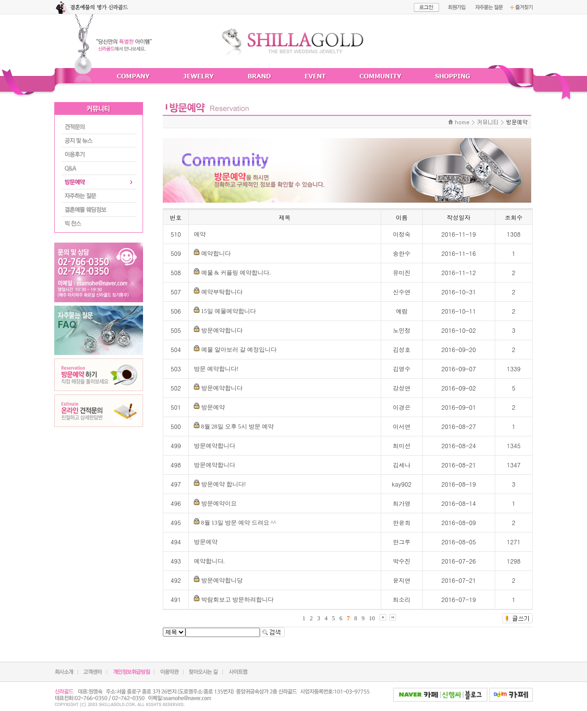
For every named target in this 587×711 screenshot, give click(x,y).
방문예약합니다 (222, 330)
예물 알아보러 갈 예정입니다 (239, 349)
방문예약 (213, 407)
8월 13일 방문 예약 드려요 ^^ (238, 522)
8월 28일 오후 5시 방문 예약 (237, 426)
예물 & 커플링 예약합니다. (236, 272)
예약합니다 (216, 253)
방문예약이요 (219, 503)
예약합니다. (209, 561)
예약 (200, 234)
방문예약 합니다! (223, 484)
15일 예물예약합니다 (228, 311)
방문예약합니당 (222, 580)
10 (372, 618)
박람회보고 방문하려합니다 (237, 599)
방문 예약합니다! (216, 368)
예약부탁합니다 (222, 291)
